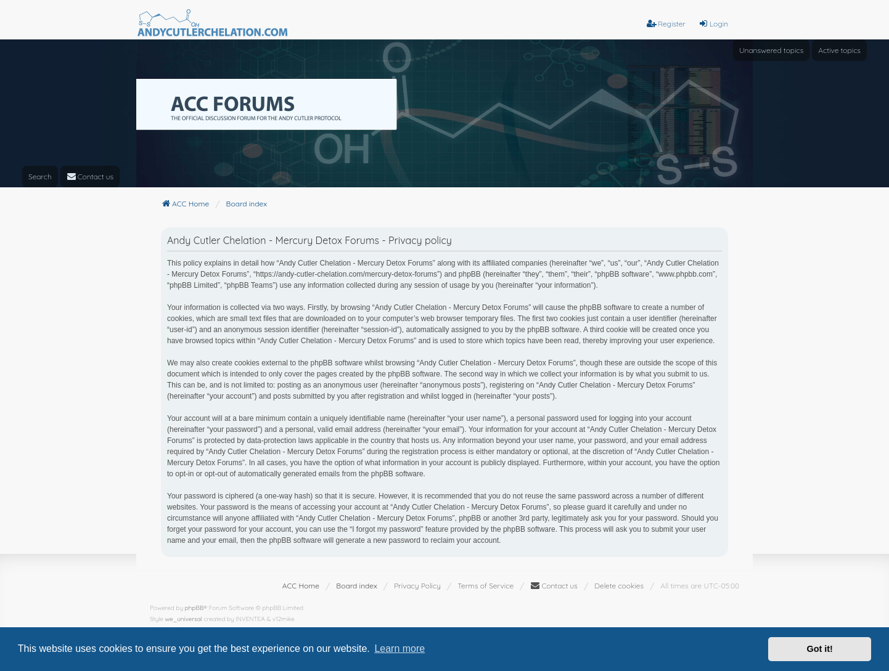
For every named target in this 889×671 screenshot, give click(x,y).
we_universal (183, 619)
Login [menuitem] (713, 23)
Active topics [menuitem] (839, 50)
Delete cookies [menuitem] (619, 585)
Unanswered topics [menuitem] (771, 50)
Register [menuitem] (666, 23)
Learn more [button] (399, 648)
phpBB (194, 608)
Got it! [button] (820, 649)
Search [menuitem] (40, 176)
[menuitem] (90, 176)
